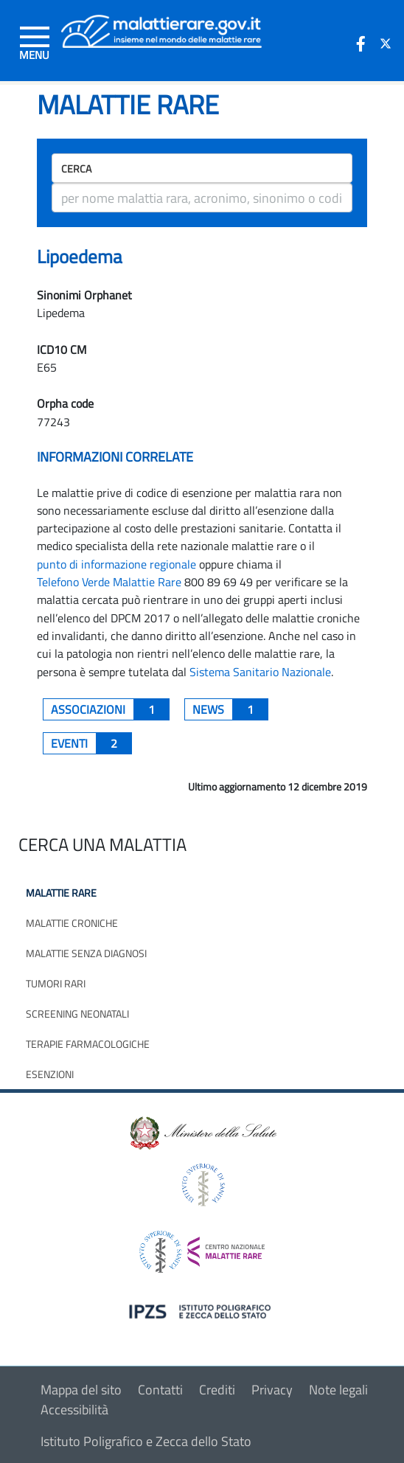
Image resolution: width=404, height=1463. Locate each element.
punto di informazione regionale (116, 564)
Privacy (272, 1390)
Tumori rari (56, 983)
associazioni (110, 709)
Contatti (160, 1390)
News (230, 709)
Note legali (338, 1390)
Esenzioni (50, 1074)
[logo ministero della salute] (202, 1131)
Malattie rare (61, 892)
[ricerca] (202, 197)
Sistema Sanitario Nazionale (260, 672)
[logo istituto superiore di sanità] (202, 1183)
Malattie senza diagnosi (86, 953)
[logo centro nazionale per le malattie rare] (202, 1247)
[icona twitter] (386, 43)
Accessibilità (74, 1409)
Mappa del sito (81, 1390)
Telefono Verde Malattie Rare (109, 582)
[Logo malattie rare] (161, 30)
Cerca (76, 168)
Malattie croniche (72, 923)
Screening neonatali (77, 1013)
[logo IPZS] (202, 1310)
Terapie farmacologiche (88, 1044)
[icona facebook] (360, 43)
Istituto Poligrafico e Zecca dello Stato (146, 1441)
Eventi (91, 743)
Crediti (217, 1390)
